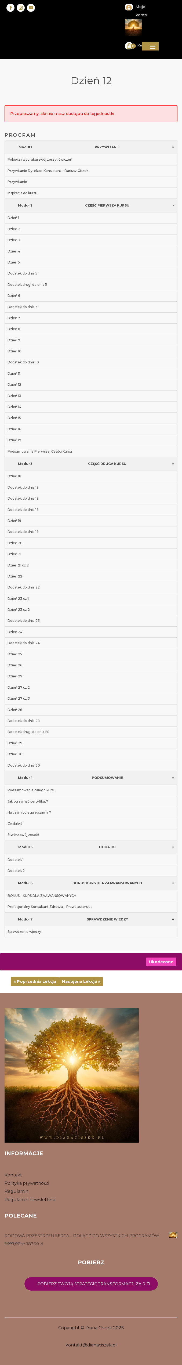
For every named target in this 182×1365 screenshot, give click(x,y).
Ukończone (161, 961)
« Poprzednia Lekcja (35, 981)
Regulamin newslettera (30, 1199)
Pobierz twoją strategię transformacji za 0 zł (94, 1283)
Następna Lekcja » (81, 981)
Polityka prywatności (27, 1183)
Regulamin (16, 1191)
